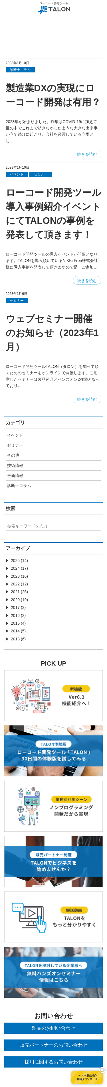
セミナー (15, 445)
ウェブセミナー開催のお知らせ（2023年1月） (52, 332)
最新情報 (15, 475)
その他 (13, 455)
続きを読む (87, 154)
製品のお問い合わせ (53, 1028)
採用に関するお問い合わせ (54, 1062)
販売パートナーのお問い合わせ (54, 1045)
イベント (15, 435)
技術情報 (15, 465)
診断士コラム (19, 485)
